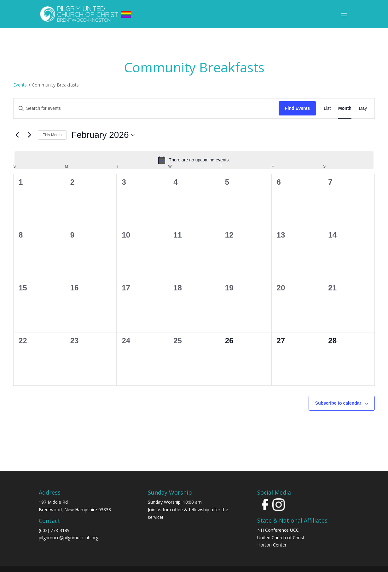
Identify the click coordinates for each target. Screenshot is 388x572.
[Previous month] (17, 135)
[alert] (194, 160)
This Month (52, 135)
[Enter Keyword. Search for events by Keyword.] (146, 108)
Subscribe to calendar (338, 403)
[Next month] (29, 135)
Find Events (297, 108)
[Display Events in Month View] (344, 108)
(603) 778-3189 (54, 530)
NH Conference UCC (278, 530)
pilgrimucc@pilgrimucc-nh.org (68, 538)
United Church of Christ (280, 538)
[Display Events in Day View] (363, 108)
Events (20, 85)
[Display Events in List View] (327, 108)
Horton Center (272, 545)
